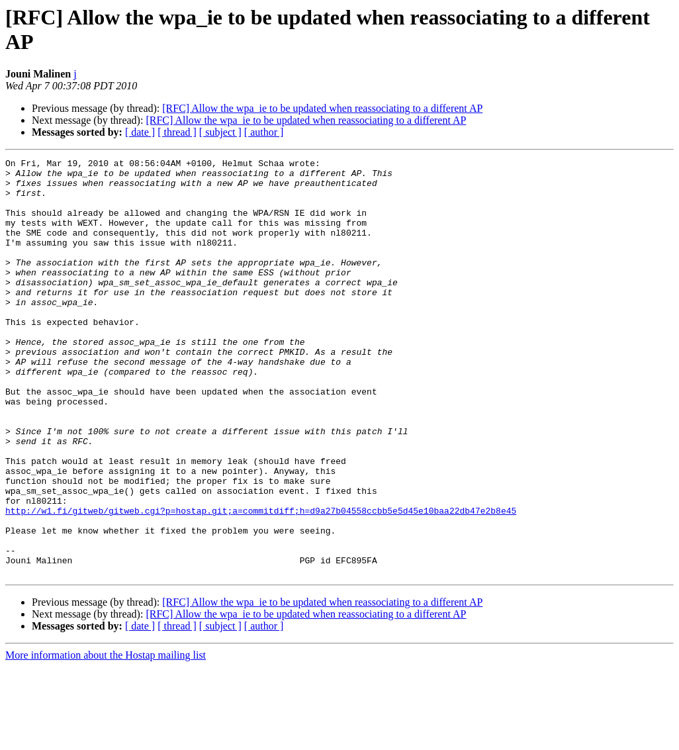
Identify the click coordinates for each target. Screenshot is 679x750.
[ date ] (140, 132)
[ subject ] (220, 132)
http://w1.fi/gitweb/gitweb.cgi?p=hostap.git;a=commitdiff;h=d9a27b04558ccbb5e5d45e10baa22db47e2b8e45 (260, 582)
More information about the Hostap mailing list (105, 738)
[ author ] (264, 132)
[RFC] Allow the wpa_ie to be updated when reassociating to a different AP (322, 108)
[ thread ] (177, 132)
